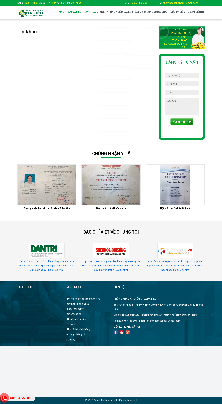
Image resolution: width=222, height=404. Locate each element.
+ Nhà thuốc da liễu (75, 319)
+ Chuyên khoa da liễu (77, 303)
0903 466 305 (139, 2)
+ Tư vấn (70, 324)
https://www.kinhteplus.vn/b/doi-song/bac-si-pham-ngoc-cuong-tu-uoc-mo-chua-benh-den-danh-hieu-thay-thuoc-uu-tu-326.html (175, 265)
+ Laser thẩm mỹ (74, 308)
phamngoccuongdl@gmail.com (180, 2)
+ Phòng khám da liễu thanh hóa (82, 298)
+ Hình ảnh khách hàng (77, 329)
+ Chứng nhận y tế (75, 334)
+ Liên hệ (70, 339)
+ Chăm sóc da (73, 313)
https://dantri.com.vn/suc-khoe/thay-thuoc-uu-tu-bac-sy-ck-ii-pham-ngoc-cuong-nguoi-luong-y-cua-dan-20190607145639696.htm (46, 265)
